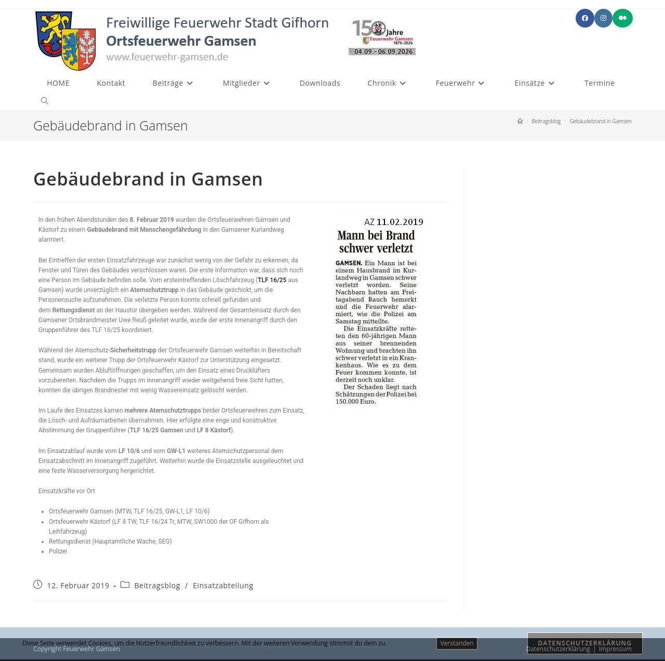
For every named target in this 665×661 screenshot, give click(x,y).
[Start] (520, 121)
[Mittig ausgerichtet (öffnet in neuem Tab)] (623, 18)
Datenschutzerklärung (585, 643)
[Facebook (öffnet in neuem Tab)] (585, 18)
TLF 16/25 (272, 280)
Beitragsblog (157, 585)
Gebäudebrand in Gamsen (601, 121)
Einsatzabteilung (223, 585)
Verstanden (456, 643)
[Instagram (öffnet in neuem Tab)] (603, 18)
